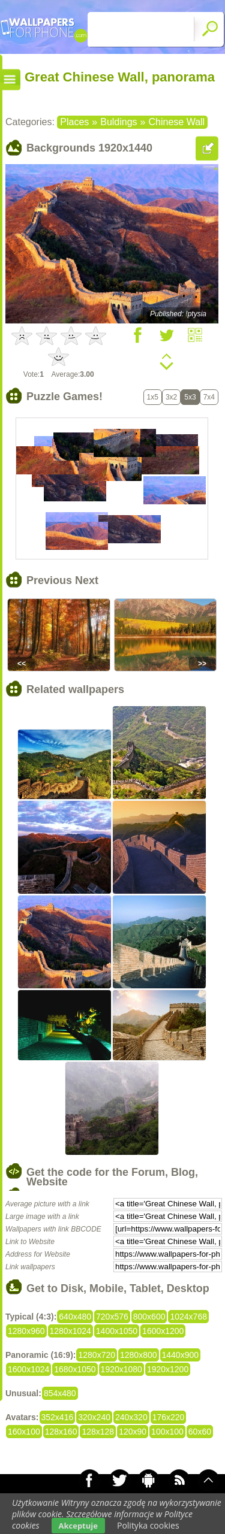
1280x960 (26, 1331)
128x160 (61, 1431)
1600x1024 (28, 1369)
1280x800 (138, 1355)
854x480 (60, 1393)
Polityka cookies (148, 1525)
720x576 (112, 1316)
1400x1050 (116, 1331)
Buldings (118, 122)
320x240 (94, 1417)
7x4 (209, 397)
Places (74, 122)
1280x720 (96, 1355)
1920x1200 (167, 1369)
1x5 (152, 397)
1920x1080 (121, 1369)
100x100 (167, 1431)
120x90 (132, 1431)
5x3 (190, 397)
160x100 (24, 1431)
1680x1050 (74, 1369)
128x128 (98, 1431)
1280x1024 (70, 1331)
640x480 (75, 1316)
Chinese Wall (176, 122)
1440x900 (180, 1355)
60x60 (199, 1431)
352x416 (57, 1417)
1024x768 (188, 1316)
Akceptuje (78, 1525)
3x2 (171, 397)
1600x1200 (163, 1331)
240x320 (131, 1417)
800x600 (149, 1316)
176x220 (168, 1417)
